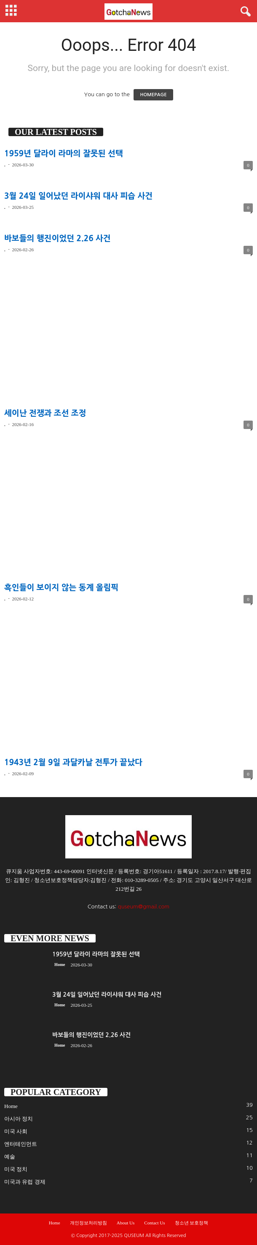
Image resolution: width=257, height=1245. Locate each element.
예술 (9, 1156)
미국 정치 (15, 1169)
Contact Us (154, 1222)
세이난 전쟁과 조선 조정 (45, 413)
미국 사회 (15, 1131)
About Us (125, 1222)
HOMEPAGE (153, 94)
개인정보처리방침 (88, 1222)
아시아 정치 (18, 1119)
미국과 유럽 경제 (25, 1182)
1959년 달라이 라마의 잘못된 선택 (63, 154)
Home (59, 964)
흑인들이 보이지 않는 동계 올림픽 (61, 588)
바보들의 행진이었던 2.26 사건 (57, 238)
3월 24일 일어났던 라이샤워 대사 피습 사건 (78, 196)
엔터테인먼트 (20, 1144)
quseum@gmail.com (143, 906)
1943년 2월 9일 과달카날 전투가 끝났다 (73, 762)
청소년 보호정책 (192, 1222)
